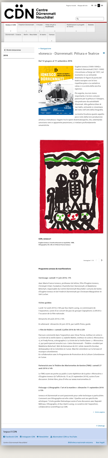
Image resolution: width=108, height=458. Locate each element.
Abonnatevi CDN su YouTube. (65, 437)
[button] (78, 18)
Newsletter (44, 437)
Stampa (51, 35)
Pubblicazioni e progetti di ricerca (75, 26)
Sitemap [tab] (101, 426)
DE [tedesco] (96, 5)
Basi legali (100, 442)
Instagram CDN (28, 437)
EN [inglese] (102, 5)
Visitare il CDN (11, 26)
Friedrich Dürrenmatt (26, 25)
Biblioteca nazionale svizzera (80, 442)
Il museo (40, 25)
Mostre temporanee (13, 49)
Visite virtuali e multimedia (50, 26)
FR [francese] (92, 5)
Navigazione (45, 48)
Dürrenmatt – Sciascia (13, 35)
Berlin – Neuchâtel (30, 35)
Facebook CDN (12, 437)
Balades (91, 25)
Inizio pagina (100, 412)
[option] (72, 197)
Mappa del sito (82, 5)
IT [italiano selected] (98, 5)
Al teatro (43, 35)
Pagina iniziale (71, 5)
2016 (5, 55)
